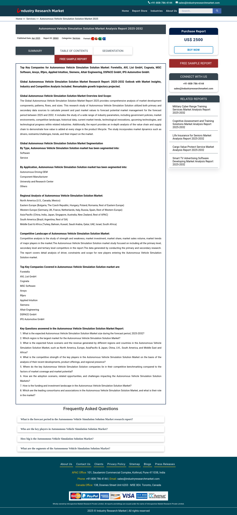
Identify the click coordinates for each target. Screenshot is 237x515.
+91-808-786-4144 (160, 2)
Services (76, 38)
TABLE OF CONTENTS (72, 50)
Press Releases (165, 455)
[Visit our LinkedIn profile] (124, 508)
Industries (157, 10)
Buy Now (193, 49)
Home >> (20, 18)
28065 (55, 38)
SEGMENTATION (109, 50)
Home (125, 10)
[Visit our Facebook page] (112, 508)
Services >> (32, 18)
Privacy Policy (116, 455)
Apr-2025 (36, 38)
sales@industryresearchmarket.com (198, 2)
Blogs (147, 455)
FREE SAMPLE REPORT (147, 50)
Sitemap (134, 455)
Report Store (139, 10)
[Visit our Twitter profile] (118, 508)
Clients (99, 455)
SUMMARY (34, 50)
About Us (66, 455)
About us (171, 10)
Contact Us (83, 455)
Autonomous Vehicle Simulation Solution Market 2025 (69, 18)
